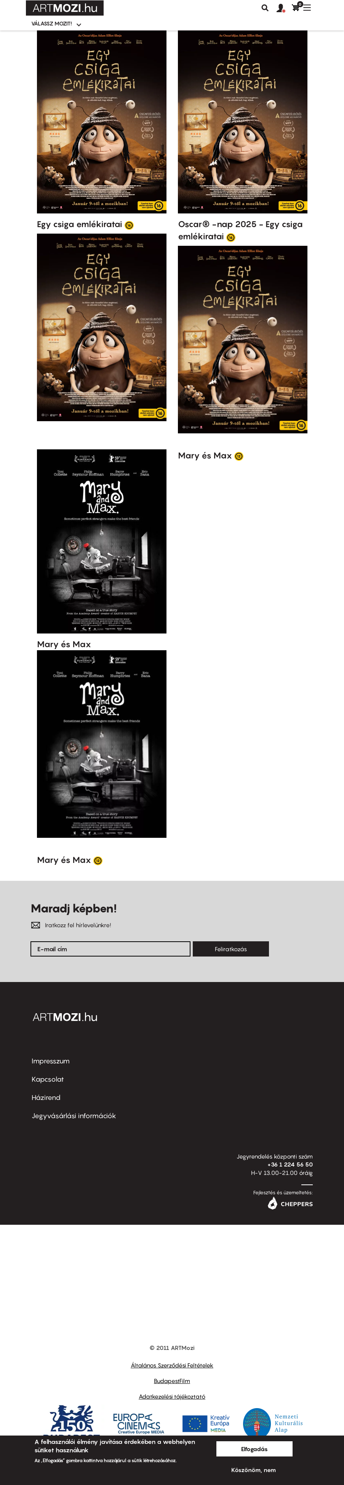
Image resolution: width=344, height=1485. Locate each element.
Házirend (46, 1097)
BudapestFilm (172, 1380)
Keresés (265, 8)
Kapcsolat (48, 1079)
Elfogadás (254, 1448)
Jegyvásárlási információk (74, 1116)
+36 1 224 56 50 (290, 1164)
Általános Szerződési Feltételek (172, 1365)
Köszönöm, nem (253, 1469)
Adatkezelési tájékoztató (172, 1396)
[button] (284, 8)
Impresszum (51, 1061)
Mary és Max (64, 644)
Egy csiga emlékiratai (79, 224)
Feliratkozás (231, 948)
